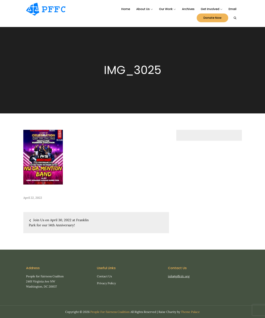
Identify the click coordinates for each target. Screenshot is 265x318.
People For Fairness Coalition (110, 312)
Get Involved (211, 9)
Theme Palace (190, 312)
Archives (188, 9)
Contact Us (104, 276)
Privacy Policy (106, 283)
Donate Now (212, 18)
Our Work (167, 9)
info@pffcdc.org (179, 276)
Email (232, 9)
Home (125, 9)
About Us (144, 9)
